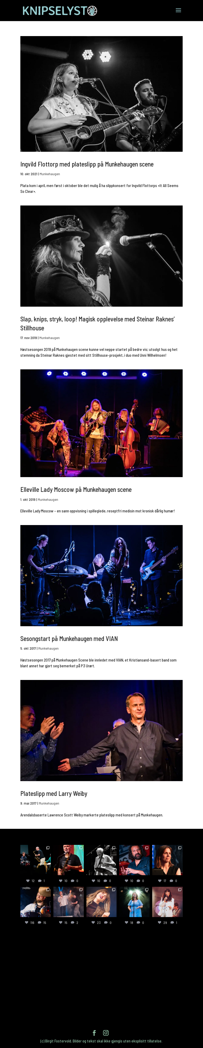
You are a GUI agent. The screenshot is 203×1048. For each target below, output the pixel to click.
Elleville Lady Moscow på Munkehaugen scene (76, 489)
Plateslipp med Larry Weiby (53, 793)
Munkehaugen (50, 174)
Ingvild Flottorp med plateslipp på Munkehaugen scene (87, 164)
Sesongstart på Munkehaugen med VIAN (69, 638)
